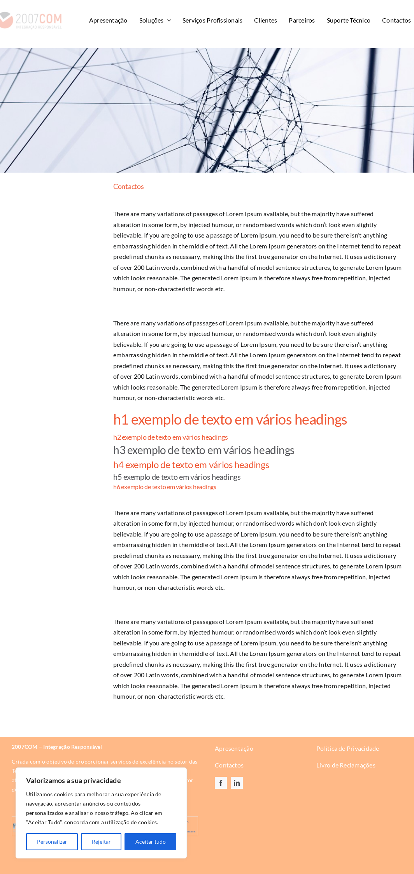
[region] (101, 812)
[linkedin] (237, 783)
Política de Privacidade (347, 748)
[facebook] (221, 783)
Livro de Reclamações (345, 765)
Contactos (229, 765)
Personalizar (52, 841)
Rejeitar (101, 841)
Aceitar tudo (150, 841)
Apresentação (234, 748)
